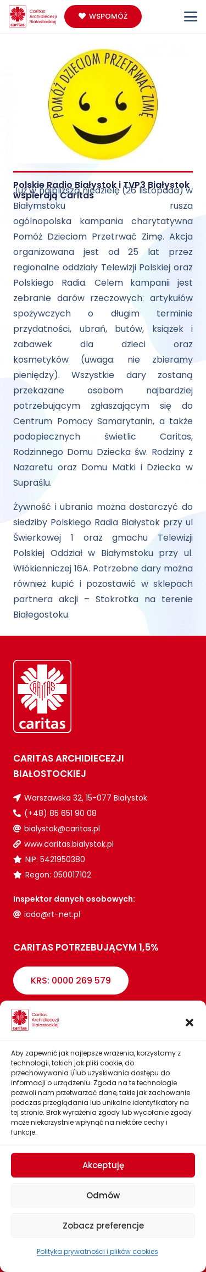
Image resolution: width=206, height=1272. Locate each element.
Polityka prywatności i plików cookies (97, 1251)
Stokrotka (117, 599)
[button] (189, 1022)
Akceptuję (103, 1165)
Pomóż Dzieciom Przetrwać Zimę (88, 236)
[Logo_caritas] (33, 16)
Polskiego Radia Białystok (105, 522)
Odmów (103, 1195)
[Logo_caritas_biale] (58, 696)
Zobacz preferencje (103, 1225)
